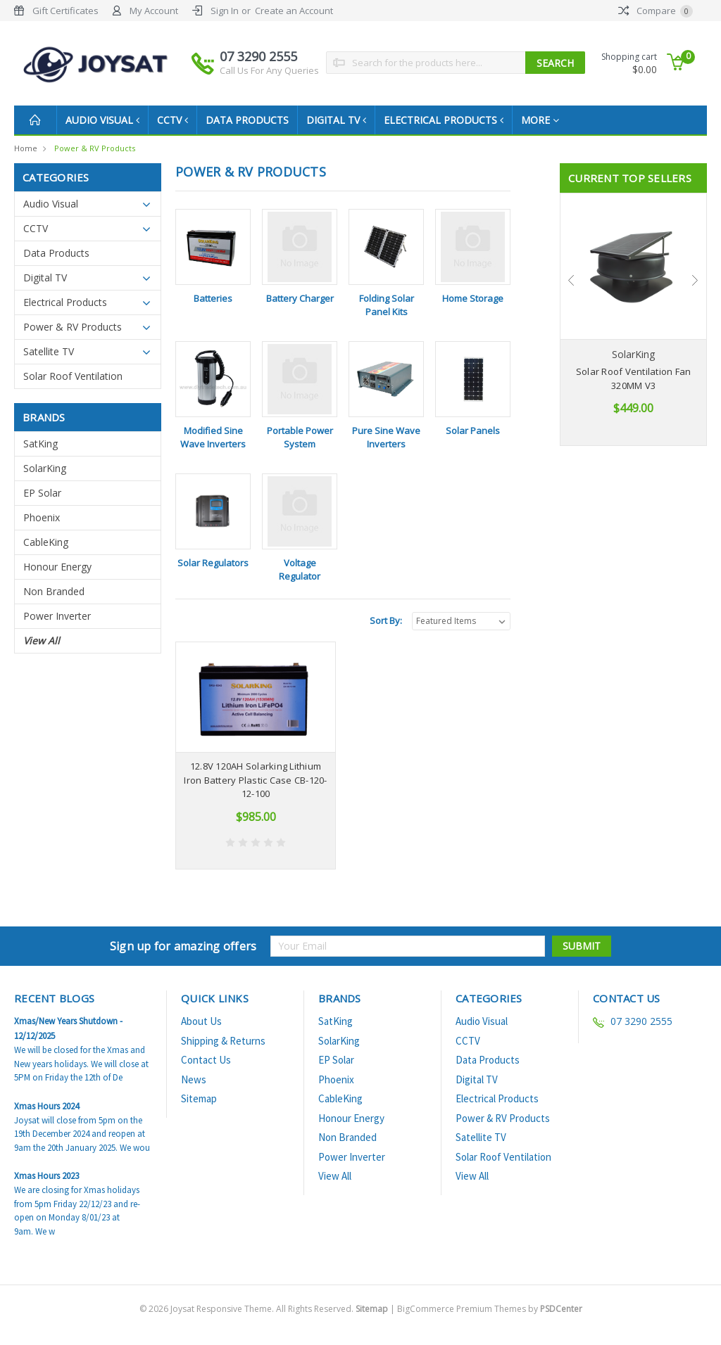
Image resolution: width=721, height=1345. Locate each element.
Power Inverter (57, 616)
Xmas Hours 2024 (46, 1106)
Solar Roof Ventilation (73, 376)
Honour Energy (57, 566)
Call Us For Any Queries (269, 70)
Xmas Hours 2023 (46, 1176)
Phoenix (41, 517)
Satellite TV (48, 351)
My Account (154, 10)
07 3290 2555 (269, 62)
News (193, 1079)
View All (41, 640)
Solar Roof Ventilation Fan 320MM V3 (633, 378)
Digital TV (343, 120)
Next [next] (695, 280)
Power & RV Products (94, 148)
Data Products (252, 120)
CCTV (177, 120)
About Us (201, 1021)
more (551, 120)
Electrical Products (453, 120)
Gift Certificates (65, 10)
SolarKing (44, 468)
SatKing (40, 443)
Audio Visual (103, 120)
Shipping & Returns (223, 1040)
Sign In (225, 10)
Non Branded (53, 591)
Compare (655, 10)
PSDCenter (561, 1309)
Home (25, 148)
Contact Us (206, 1059)
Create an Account (294, 10)
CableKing (45, 542)
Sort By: (386, 620)
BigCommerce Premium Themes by (489, 1309)
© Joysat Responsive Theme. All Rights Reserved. (264, 1309)
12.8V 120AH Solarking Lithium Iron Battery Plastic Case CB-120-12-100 (255, 780)
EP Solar (42, 492)
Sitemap (199, 1098)
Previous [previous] (571, 280)
